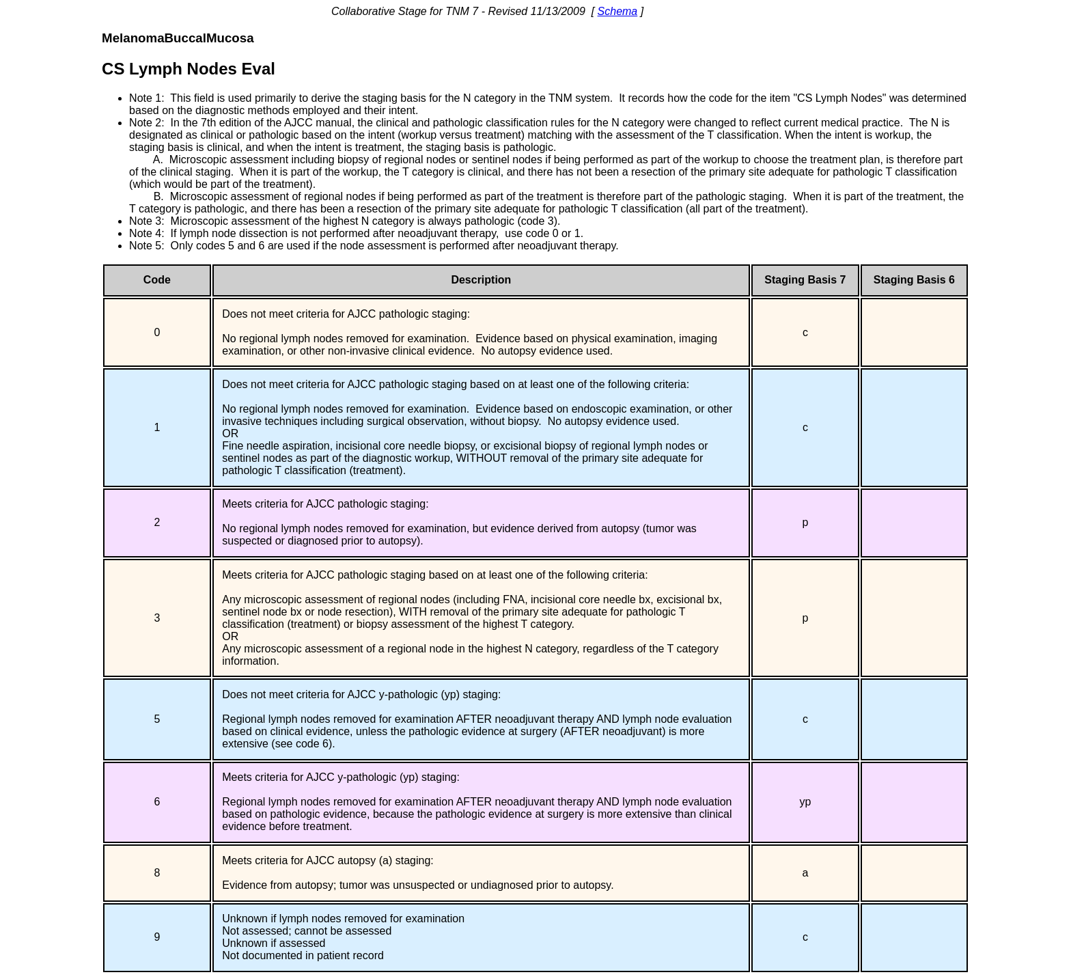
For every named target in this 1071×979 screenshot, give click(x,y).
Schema (618, 11)
